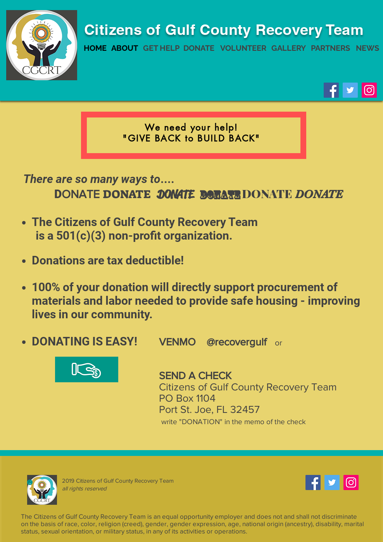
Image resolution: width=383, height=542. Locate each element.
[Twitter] (350, 90)
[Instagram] (369, 90)
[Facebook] (331, 90)
